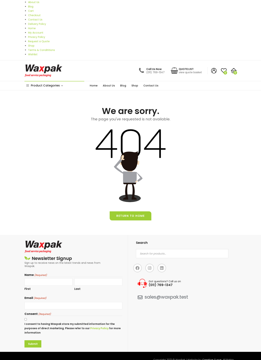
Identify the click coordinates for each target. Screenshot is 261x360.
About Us (109, 85)
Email (35, 298)
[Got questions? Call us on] (142, 283)
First (27, 289)
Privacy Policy (99, 328)
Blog (123, 85)
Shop (134, 85)
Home (94, 85)
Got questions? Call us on (165, 281)
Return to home (130, 216)
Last (77, 289)
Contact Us (150, 85)
